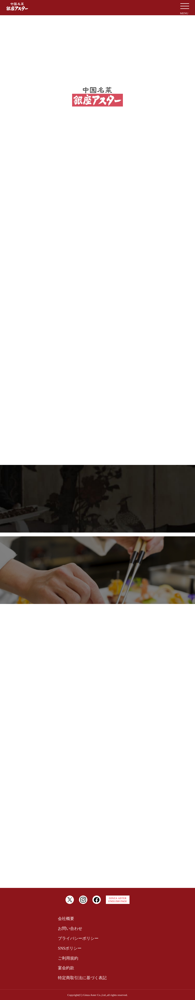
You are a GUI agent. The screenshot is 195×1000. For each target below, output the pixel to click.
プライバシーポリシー (78, 938)
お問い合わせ (70, 928)
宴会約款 (66, 968)
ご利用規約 (68, 958)
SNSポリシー (70, 948)
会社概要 (66, 918)
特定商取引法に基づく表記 (82, 978)
